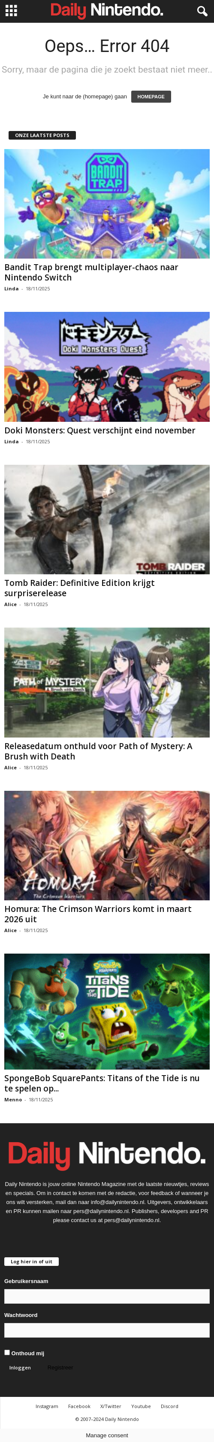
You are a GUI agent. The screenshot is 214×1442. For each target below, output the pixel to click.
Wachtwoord (21, 1315)
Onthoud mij (24, 1353)
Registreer (60, 1367)
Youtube (141, 1406)
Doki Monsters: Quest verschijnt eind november (100, 430)
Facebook (79, 1406)
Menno (13, 1099)
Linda (11, 288)
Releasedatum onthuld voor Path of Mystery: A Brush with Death (98, 751)
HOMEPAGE (151, 96)
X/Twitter (110, 1406)
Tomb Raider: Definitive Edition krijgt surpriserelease (79, 588)
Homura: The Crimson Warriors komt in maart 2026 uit (98, 914)
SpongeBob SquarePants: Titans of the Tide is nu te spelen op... (102, 1083)
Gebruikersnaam (26, 1281)
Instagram (47, 1406)
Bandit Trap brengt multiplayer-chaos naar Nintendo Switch (91, 272)
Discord (169, 1406)
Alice (10, 604)
